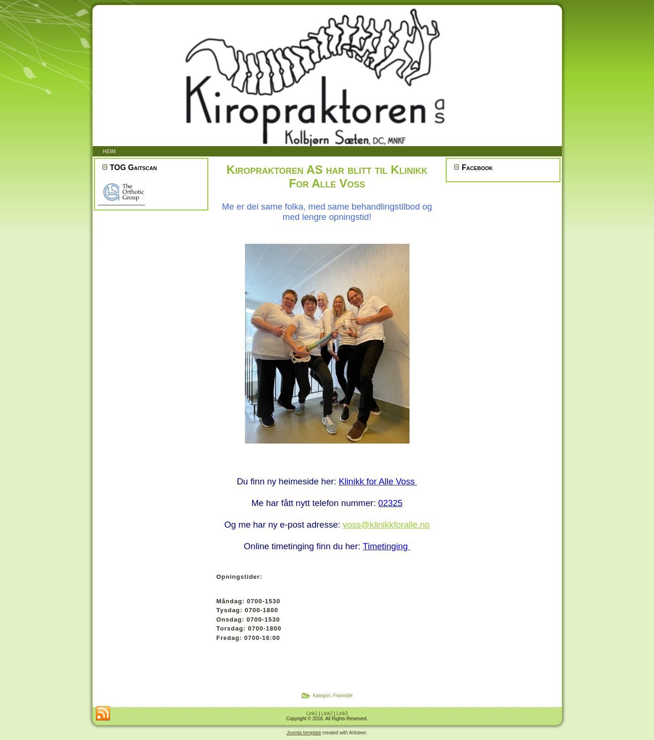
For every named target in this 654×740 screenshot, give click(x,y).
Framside (343, 695)
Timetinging (386, 546)
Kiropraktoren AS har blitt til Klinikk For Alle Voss (327, 176)
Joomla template (304, 732)
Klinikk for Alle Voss (378, 481)
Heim (109, 151)
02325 (390, 503)
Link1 (311, 713)
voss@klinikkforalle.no (386, 525)
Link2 (327, 713)
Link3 (342, 713)
